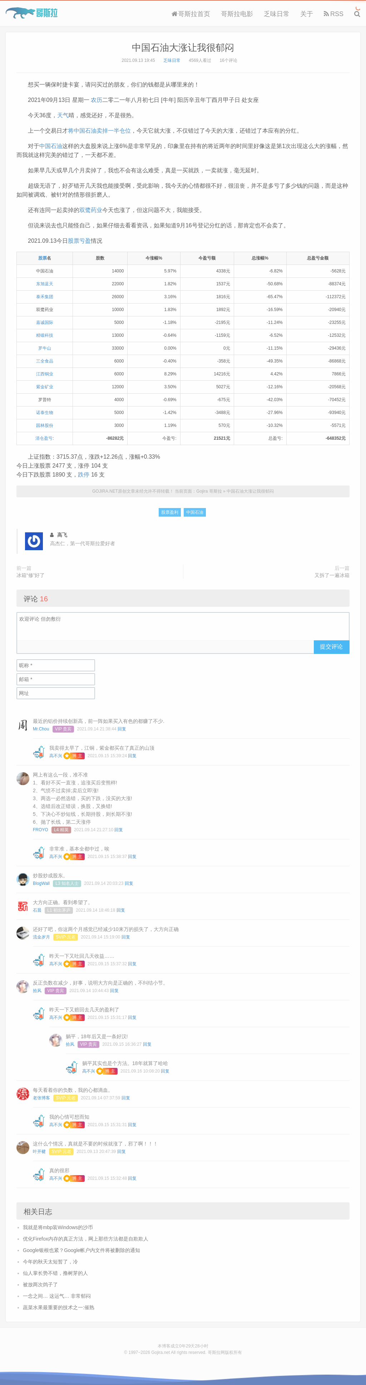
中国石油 (50, 146)
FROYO (40, 829)
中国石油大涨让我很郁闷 (183, 47)
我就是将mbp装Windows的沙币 (58, 1227)
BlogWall (41, 883)
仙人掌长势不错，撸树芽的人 (55, 1273)
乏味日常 (277, 14)
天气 (63, 115)
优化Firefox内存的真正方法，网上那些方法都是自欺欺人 (85, 1239)
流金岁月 (41, 937)
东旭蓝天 (44, 283)
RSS (333, 14)
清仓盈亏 (44, 438)
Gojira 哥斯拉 (31, 13)
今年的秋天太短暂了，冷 (50, 1262)
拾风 (37, 990)
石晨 (37, 910)
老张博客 (41, 1097)
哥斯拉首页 (191, 14)
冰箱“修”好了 (30, 575)
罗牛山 (44, 348)
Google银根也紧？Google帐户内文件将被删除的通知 (81, 1250)
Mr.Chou (41, 728)
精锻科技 (44, 335)
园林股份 (44, 425)
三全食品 (44, 361)
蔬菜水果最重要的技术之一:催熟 (58, 1307)
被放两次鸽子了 (40, 1284)
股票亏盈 (79, 241)
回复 (122, 728)
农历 (96, 100)
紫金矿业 (44, 386)
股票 (42, 258)
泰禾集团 (44, 296)
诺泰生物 (44, 412)
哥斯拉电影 (237, 14)
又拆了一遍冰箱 (332, 575)
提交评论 (331, 647)
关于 (306, 14)
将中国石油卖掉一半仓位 (99, 131)
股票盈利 (169, 512)
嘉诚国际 (44, 322)
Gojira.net (160, 1352)
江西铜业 (44, 373)
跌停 (83, 475)
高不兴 (55, 755)
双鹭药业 (90, 210)
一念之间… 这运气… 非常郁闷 (57, 1296)
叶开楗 (39, 1151)
